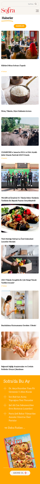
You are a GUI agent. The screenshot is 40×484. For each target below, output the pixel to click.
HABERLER (20, 26)
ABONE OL (20, 473)
